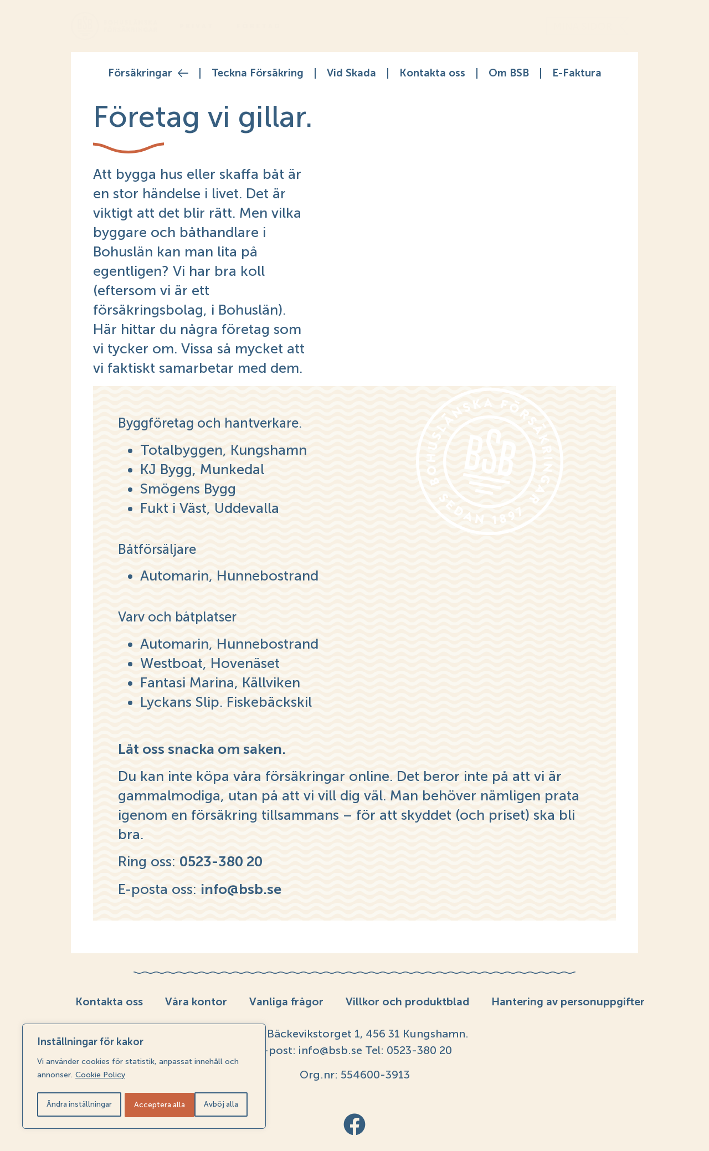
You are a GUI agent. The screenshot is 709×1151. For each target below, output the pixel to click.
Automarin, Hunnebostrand (229, 575)
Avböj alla (151, 1105)
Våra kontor (195, 1001)
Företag (259, 26)
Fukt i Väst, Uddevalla (209, 508)
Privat (196, 26)
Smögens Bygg (188, 488)
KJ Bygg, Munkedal (202, 469)
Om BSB (509, 73)
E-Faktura (577, 73)
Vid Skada (351, 73)
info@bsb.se (329, 1050)
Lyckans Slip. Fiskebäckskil (226, 702)
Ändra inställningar (79, 1105)
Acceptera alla (216, 1105)
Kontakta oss (432, 73)
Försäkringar (148, 73)
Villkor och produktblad (408, 1001)
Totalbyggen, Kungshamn (223, 450)
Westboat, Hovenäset (210, 663)
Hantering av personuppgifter (569, 1001)
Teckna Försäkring (258, 73)
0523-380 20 (418, 1050)
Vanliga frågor (286, 1001)
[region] (144, 1077)
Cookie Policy (100, 1077)
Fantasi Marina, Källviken (220, 682)
